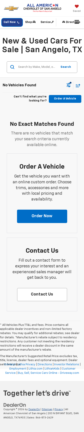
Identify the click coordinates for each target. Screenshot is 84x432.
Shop (30, 22)
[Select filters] (68, 85)
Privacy (58, 409)
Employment (17, 368)
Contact (9, 364)
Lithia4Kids (52, 368)
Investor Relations (66, 364)
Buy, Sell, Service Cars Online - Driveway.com (48, 373)
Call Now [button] (11, 22)
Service (47, 22)
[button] (42, 216)
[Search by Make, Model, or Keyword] (37, 67)
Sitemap (47, 409)
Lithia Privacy (26, 364)
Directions (71, 22)
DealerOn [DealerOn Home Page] (34, 409)
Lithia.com (36, 368)
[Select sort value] (76, 85)
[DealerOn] (14, 404)
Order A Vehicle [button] (65, 98)
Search (65, 67)
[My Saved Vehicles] (77, 9)
